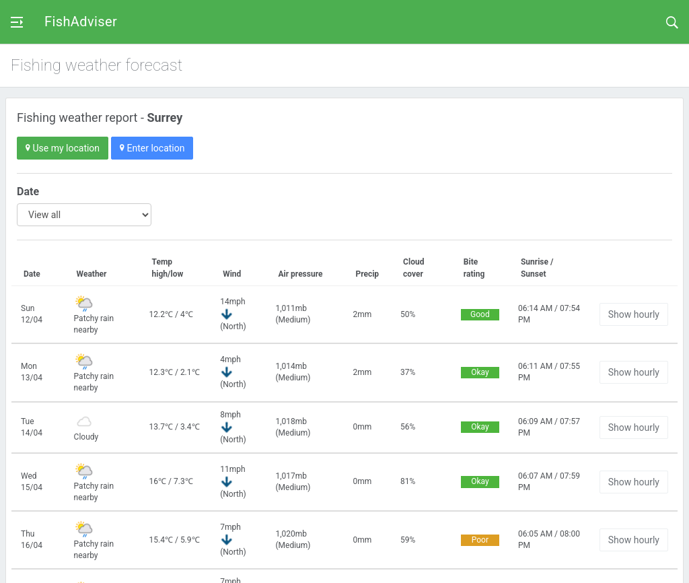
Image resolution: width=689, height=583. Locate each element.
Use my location (63, 148)
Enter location (152, 148)
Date (28, 191)
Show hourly (633, 314)
